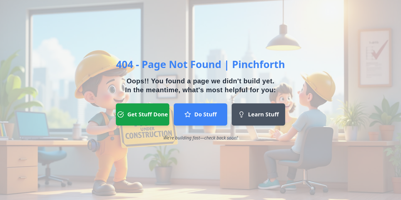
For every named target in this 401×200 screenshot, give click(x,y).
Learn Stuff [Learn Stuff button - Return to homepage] (258, 114)
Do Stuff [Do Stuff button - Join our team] (200, 114)
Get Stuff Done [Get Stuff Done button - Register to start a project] (142, 114)
